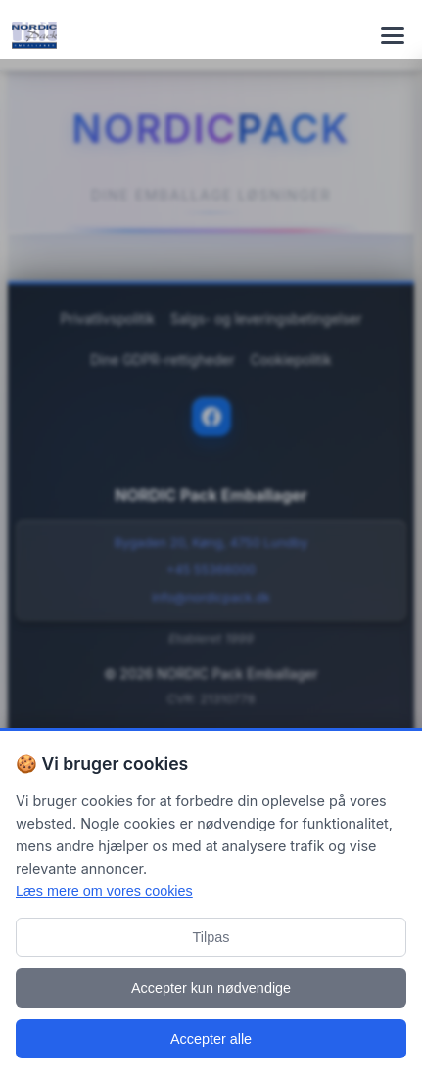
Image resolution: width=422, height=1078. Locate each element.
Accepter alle (211, 1039)
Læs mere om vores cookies (104, 891)
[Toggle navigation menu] (392, 35)
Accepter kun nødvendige (211, 988)
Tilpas (211, 937)
